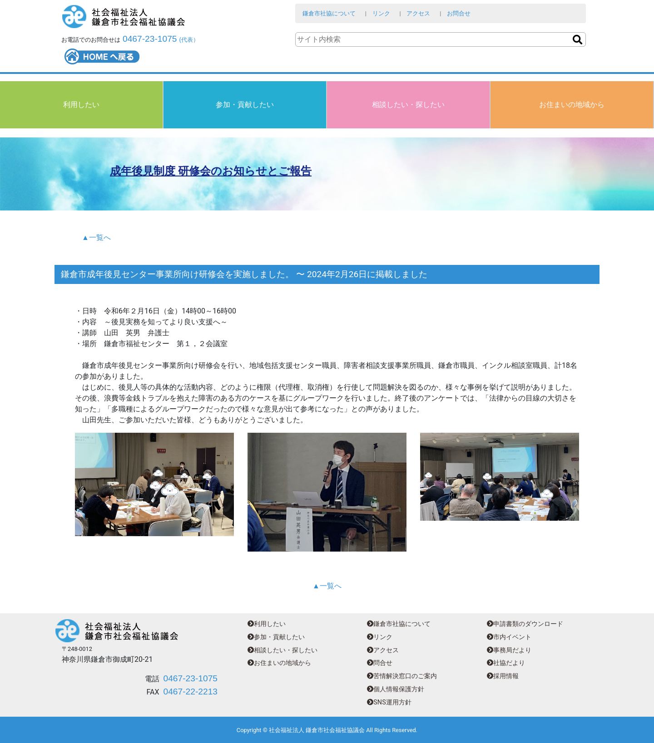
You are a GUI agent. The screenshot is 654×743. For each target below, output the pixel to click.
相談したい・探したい (408, 104)
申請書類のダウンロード (525, 624)
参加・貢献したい (245, 104)
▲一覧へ (96, 237)
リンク (381, 13)
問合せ (379, 663)
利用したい (81, 104)
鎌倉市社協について (329, 13)
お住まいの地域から (571, 104)
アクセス (418, 13)
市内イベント (509, 637)
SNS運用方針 (389, 702)
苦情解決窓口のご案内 (402, 676)
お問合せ (459, 13)
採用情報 (503, 676)
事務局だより (509, 650)
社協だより (506, 663)
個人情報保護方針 (395, 689)
